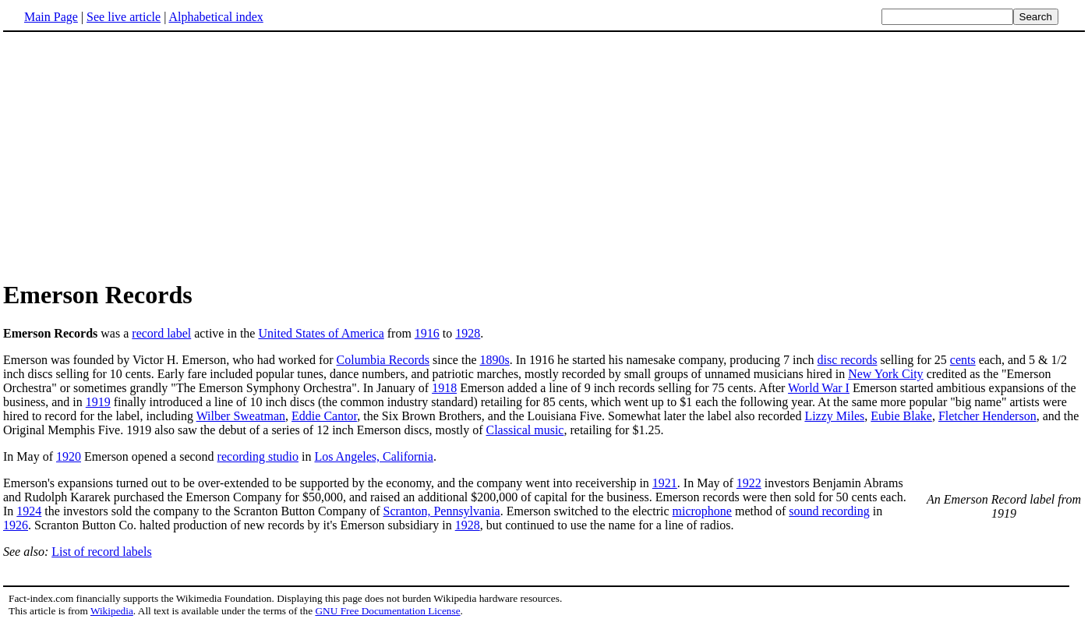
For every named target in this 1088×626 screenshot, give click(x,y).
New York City (885, 373)
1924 (28, 511)
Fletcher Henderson (987, 416)
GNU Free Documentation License (387, 611)
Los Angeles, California (373, 456)
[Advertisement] (134, 155)
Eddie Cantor (324, 416)
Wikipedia (111, 611)
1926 (15, 525)
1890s (495, 359)
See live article (124, 16)
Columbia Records (383, 359)
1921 (664, 483)
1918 (444, 387)
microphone (702, 511)
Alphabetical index (215, 16)
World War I (819, 387)
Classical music (524, 430)
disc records (848, 359)
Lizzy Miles (834, 416)
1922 (749, 483)
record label (161, 333)
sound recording (829, 511)
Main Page (51, 16)
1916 (427, 333)
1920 (68, 456)
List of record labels (101, 551)
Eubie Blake (901, 416)
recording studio (257, 456)
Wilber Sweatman (240, 416)
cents (963, 359)
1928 (467, 333)
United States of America (320, 333)
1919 (98, 401)
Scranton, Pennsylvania (441, 511)
